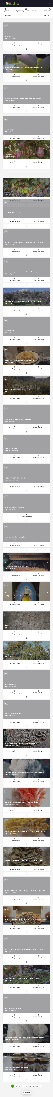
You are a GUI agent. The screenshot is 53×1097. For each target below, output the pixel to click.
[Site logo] (12, 3)
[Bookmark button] (26, 49)
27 (30, 1086)
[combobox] (20, 15)
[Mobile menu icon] (3, 3)
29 (37, 1086)
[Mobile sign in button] (46, 3)
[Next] (47, 150)
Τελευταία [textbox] (8, 15)
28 (33, 1086)
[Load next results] (50, 20)
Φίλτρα (47, 15)
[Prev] (5, 150)
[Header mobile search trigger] (50, 3)
